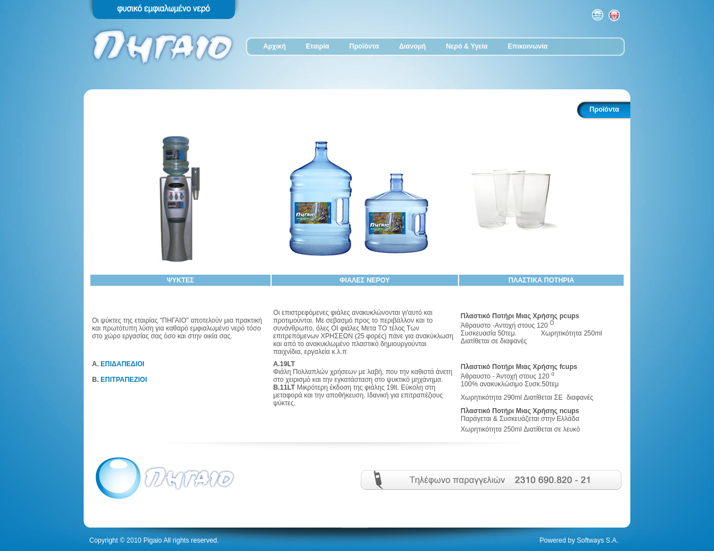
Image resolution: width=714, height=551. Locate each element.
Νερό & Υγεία (467, 46)
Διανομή (412, 46)
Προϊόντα (364, 46)
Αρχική (274, 46)
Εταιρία (317, 46)
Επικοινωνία (528, 46)
